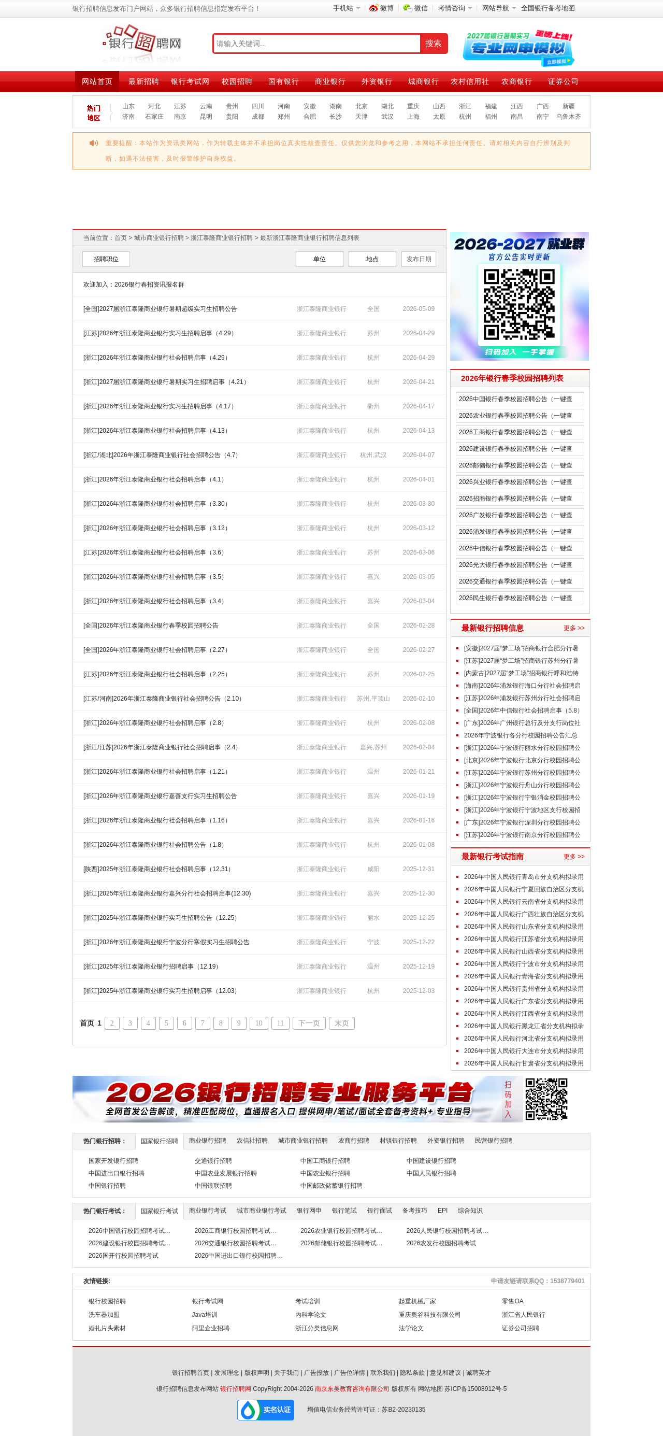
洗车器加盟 (104, 1314)
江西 (517, 106)
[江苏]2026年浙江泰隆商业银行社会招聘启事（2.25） (157, 674)
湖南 (335, 106)
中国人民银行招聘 (431, 1173)
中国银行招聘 (107, 1185)
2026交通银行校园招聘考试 (233, 1243)
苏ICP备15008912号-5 (475, 1388)
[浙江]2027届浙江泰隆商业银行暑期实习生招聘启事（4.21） (166, 382)
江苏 (180, 106)
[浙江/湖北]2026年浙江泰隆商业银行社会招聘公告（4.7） (162, 455)
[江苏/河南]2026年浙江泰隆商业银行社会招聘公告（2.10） (164, 698)
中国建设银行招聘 (431, 1160)
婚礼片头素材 (107, 1328)
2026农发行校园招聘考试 (442, 1243)
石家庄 (154, 116)
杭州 (465, 116)
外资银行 (377, 81)
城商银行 (423, 81)
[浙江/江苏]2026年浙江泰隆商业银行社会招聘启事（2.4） (162, 747)
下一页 (309, 1023)
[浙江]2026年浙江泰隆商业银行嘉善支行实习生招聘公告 (160, 796)
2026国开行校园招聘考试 (123, 1255)
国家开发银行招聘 (113, 1160)
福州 (491, 116)
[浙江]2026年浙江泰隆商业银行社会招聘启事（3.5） (155, 576)
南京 (180, 116)
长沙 (335, 116)
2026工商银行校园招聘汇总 (137, 185)
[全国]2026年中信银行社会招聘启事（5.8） (523, 710)
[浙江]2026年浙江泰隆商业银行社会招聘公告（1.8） (155, 844)
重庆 (413, 106)
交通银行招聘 (213, 1160)
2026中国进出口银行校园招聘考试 (242, 1255)
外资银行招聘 (446, 1140)
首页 (120, 237)
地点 (372, 259)
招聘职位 (106, 259)
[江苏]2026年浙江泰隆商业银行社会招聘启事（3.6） (155, 552)
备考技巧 (414, 1210)
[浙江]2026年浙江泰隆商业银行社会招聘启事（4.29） (157, 357)
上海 (413, 116)
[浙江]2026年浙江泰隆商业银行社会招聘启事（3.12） (157, 528)
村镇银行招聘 (398, 1140)
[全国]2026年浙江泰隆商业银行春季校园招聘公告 (151, 625)
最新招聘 (144, 81)
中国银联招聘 (213, 1185)
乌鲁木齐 (568, 116)
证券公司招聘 (520, 1328)
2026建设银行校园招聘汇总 (267, 213)
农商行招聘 (353, 1140)
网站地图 (430, 1388)
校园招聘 (237, 81)
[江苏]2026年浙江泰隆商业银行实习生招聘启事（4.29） (160, 333)
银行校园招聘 (107, 1301)
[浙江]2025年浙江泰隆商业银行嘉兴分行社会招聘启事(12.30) (167, 893)
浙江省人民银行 (523, 1314)
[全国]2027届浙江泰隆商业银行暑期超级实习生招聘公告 (160, 308)
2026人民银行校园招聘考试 (445, 1230)
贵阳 (232, 116)
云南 (206, 106)
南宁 (543, 116)
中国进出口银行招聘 (117, 1173)
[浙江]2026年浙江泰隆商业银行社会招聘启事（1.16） (157, 820)
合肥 (310, 116)
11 (280, 1023)
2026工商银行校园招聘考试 (233, 1230)
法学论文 (411, 1328)
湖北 (387, 106)
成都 (258, 116)
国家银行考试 (159, 1211)
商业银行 (330, 81)
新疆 (569, 106)
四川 (258, 106)
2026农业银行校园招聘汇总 (396, 185)
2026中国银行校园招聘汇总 (137, 213)
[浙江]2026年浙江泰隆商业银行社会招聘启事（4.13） (157, 430)
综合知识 (470, 1210)
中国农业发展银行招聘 (226, 1173)
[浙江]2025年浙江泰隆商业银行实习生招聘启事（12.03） (161, 990)
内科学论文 (310, 1314)
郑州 (284, 116)
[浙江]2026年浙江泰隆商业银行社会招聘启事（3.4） (155, 601)
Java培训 (205, 1314)
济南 (128, 116)
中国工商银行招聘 (325, 1160)
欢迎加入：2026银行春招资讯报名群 (133, 284)
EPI (443, 1210)
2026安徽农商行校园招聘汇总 (525, 213)
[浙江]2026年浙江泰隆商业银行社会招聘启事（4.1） (155, 479)
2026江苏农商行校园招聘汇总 (396, 213)
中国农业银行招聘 (325, 1173)
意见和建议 (445, 1372)
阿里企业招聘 (210, 1328)
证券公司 (563, 81)
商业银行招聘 (207, 1140)
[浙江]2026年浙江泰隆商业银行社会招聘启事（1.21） (157, 771)
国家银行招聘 (159, 1141)
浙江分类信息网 (317, 1328)
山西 (439, 106)
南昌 (517, 116)
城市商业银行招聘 (159, 237)
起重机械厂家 (417, 1301)
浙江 (465, 106)
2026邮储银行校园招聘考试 (338, 1243)
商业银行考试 (207, 1210)
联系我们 (382, 1372)
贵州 (232, 106)
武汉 (387, 116)
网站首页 (97, 81)
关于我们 (286, 1372)
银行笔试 (344, 1210)
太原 (439, 116)
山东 (128, 106)
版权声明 (256, 1372)
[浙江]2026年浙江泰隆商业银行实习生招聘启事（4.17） (160, 406)
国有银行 (283, 81)
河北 (154, 106)
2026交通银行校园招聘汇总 (267, 185)
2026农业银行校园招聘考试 (338, 1230)
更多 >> (574, 628)
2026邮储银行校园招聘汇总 (526, 185)
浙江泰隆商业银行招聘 (222, 237)
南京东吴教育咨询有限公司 (352, 1388)
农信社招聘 (252, 1140)
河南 (284, 106)
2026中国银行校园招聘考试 (127, 1230)
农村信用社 (470, 81)
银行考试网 (190, 81)
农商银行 (516, 81)
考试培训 (307, 1301)
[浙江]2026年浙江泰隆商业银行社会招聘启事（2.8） (155, 723)
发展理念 (226, 1372)
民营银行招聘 (493, 1140)
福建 (491, 106)
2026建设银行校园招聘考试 (127, 1243)
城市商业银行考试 (261, 1210)
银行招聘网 (235, 1388)
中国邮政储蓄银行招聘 (331, 1185)
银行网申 (309, 1210)
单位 (319, 259)
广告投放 (316, 1372)
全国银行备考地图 (548, 8)
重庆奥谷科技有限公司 (430, 1314)
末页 (342, 1023)
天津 (361, 116)
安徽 (310, 106)
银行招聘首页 (190, 1372)
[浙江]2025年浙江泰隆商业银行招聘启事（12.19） (152, 966)
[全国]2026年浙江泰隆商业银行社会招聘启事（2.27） (157, 649)
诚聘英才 (478, 1372)
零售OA (512, 1301)
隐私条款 (412, 1372)
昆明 (206, 116)
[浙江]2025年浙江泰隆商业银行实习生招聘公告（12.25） (161, 917)
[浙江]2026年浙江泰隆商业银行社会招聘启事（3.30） (157, 503)
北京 (361, 106)
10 (259, 1023)
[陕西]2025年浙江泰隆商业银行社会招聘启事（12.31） (158, 869)
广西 (543, 106)
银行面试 (379, 1210)
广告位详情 (349, 1372)
